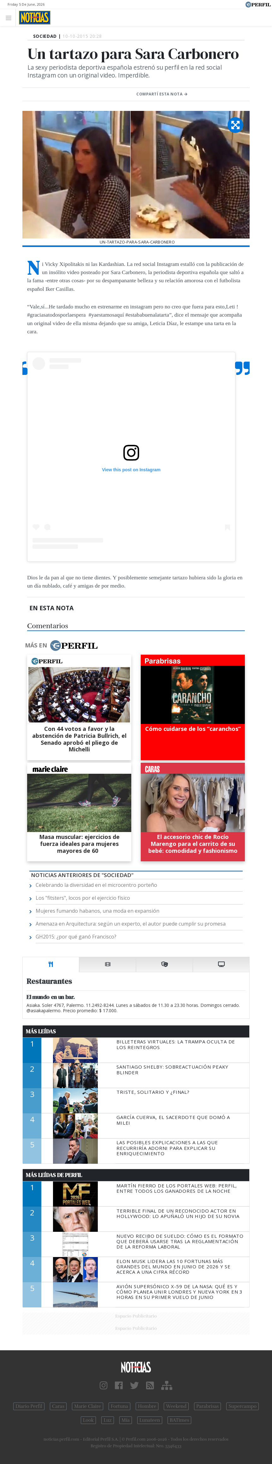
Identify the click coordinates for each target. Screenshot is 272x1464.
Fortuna (119, 1406)
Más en (61, 645)
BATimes (179, 1420)
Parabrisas (207, 1406)
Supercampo (242, 1406)
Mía (125, 1420)
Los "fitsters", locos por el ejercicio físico (83, 897)
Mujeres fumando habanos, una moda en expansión (97, 910)
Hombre (147, 1406)
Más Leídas (41, 1031)
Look (88, 1420)
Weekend (176, 1406)
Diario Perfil (28, 1406)
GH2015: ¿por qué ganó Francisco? (76, 936)
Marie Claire (87, 1406)
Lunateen (149, 1420)
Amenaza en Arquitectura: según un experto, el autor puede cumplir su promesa (131, 923)
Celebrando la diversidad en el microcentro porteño (96, 884)
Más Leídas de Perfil (54, 1175)
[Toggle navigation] (10, 17)
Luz (107, 1420)
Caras (58, 1406)
